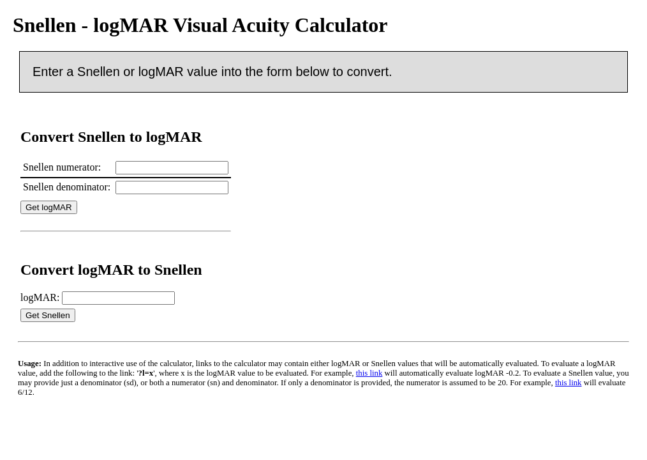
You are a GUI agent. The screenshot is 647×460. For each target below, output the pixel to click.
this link (369, 373)
